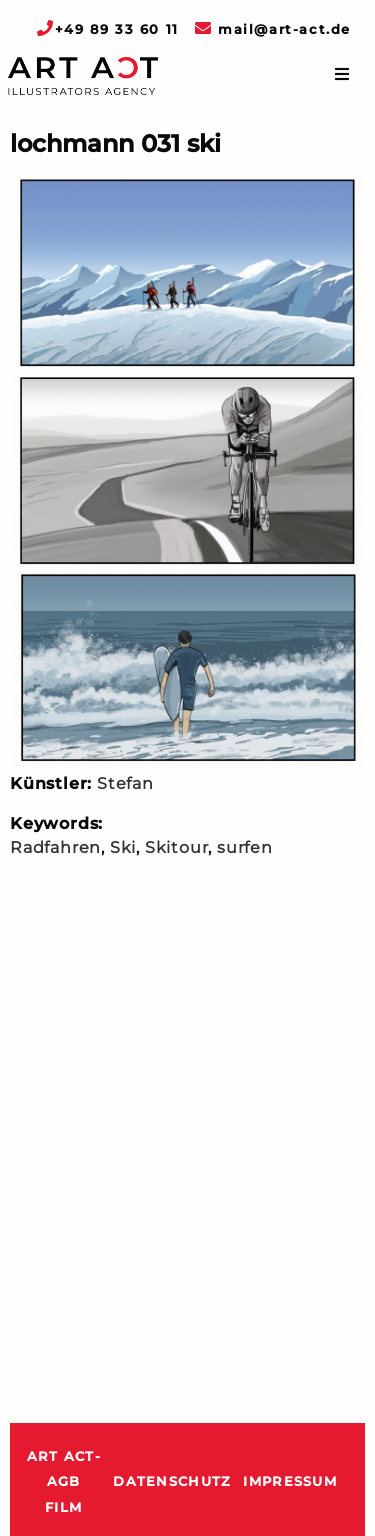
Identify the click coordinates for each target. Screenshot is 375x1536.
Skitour (177, 847)
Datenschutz (172, 1481)
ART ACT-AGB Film (64, 1482)
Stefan (125, 783)
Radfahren (55, 847)
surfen (245, 847)
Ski (123, 847)
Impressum (290, 1481)
